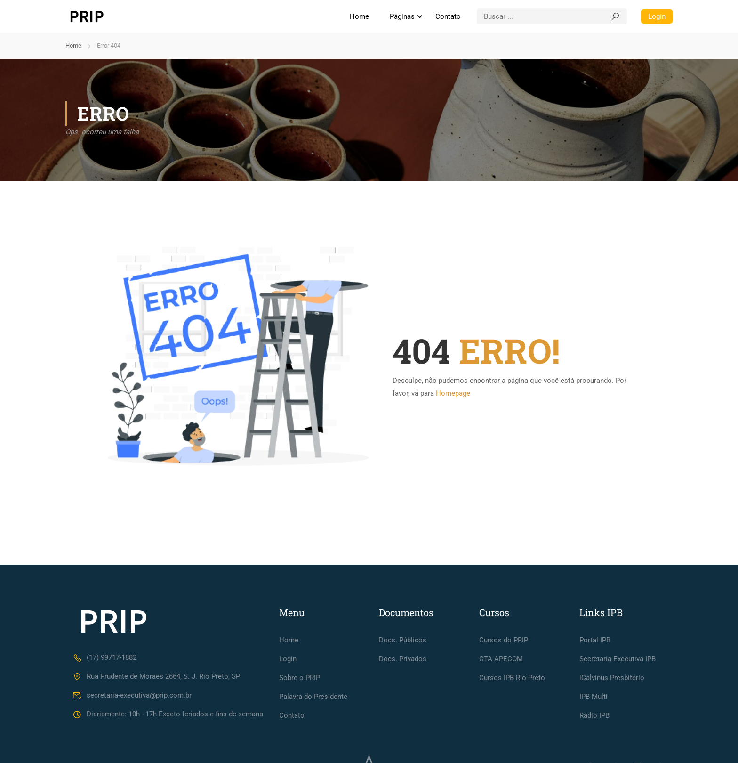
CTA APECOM (501, 659)
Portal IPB (594, 640)
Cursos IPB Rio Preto (512, 678)
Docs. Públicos (402, 640)
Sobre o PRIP (299, 678)
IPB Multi (593, 696)
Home (359, 16)
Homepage (453, 393)
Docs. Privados (402, 659)
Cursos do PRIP (503, 640)
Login (657, 16)
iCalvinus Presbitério (611, 678)
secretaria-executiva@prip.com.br (132, 695)
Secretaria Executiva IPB (617, 659)
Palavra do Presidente (313, 696)
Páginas (402, 16)
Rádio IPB (594, 715)
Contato (448, 16)
